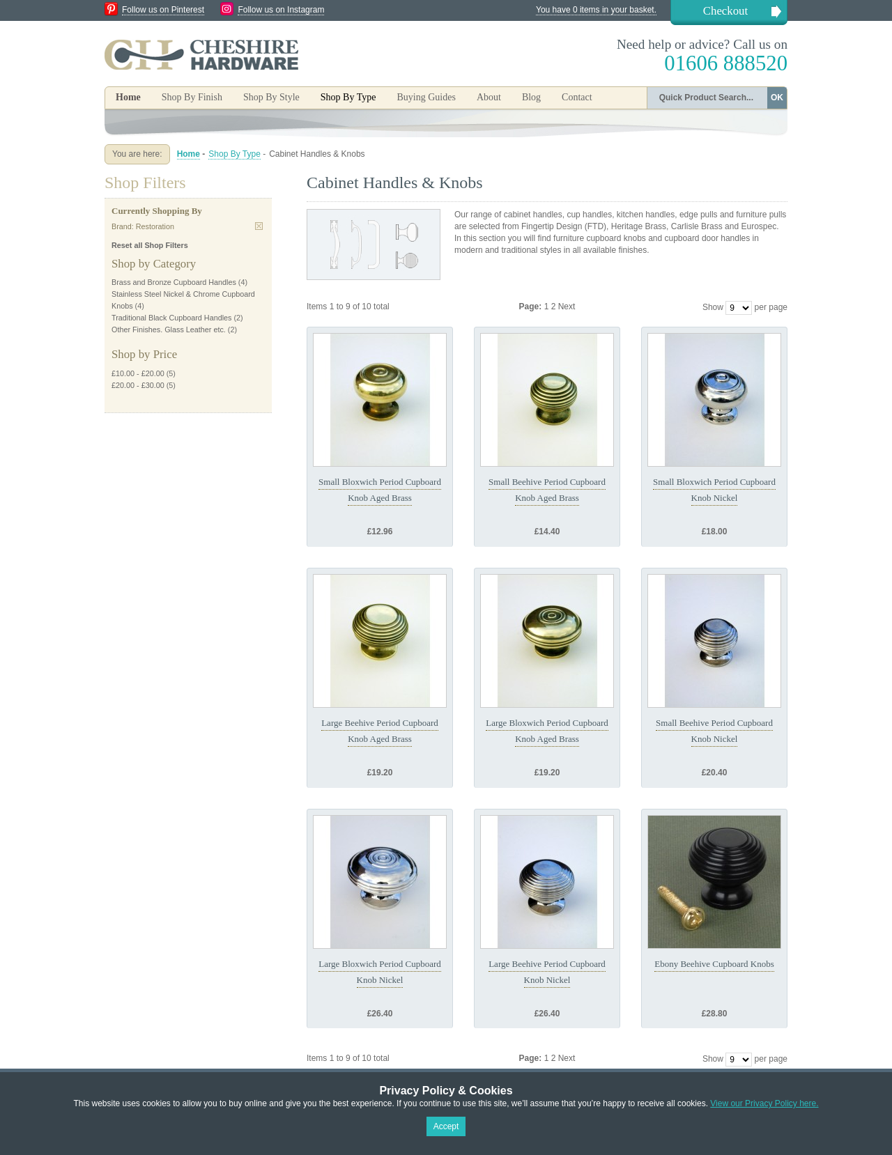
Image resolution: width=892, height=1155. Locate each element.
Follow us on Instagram (281, 10)
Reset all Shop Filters (150, 245)
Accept (446, 1126)
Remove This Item (259, 226)
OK (777, 97)
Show (712, 307)
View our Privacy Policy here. (764, 1103)
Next (567, 306)
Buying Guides (426, 97)
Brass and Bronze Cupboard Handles (174, 282)
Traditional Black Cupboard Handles (171, 317)
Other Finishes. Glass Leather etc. (169, 329)
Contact (577, 97)
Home (128, 97)
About (489, 97)
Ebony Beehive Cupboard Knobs (714, 964)
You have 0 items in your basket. (596, 10)
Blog (531, 97)
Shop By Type (234, 154)
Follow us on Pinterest (163, 10)
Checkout (725, 10)
